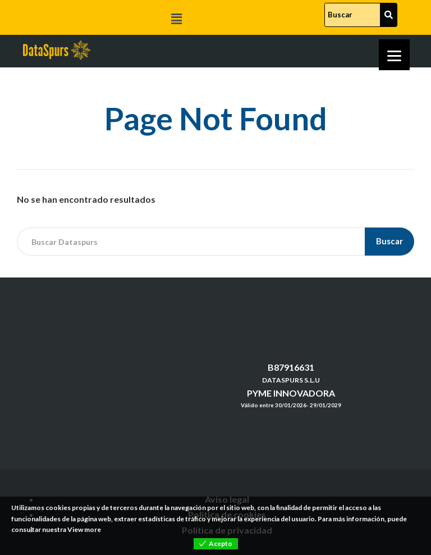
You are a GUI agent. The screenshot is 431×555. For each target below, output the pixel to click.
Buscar (389, 241)
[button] (176, 18)
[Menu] (394, 54)
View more (84, 529)
